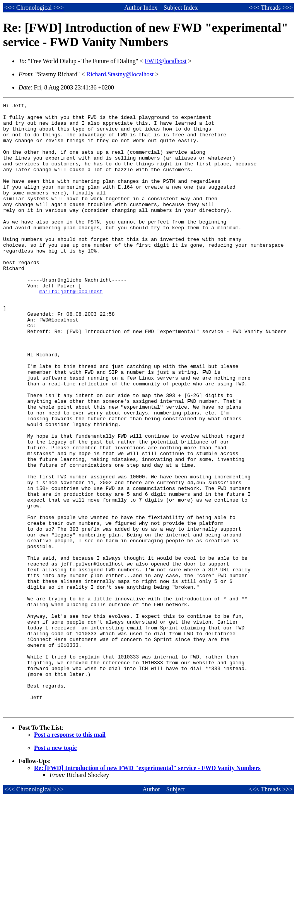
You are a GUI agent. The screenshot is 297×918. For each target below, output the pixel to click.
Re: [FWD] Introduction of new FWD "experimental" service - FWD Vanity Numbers (147, 888)
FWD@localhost (165, 61)
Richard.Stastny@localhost (120, 74)
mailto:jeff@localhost (71, 329)
